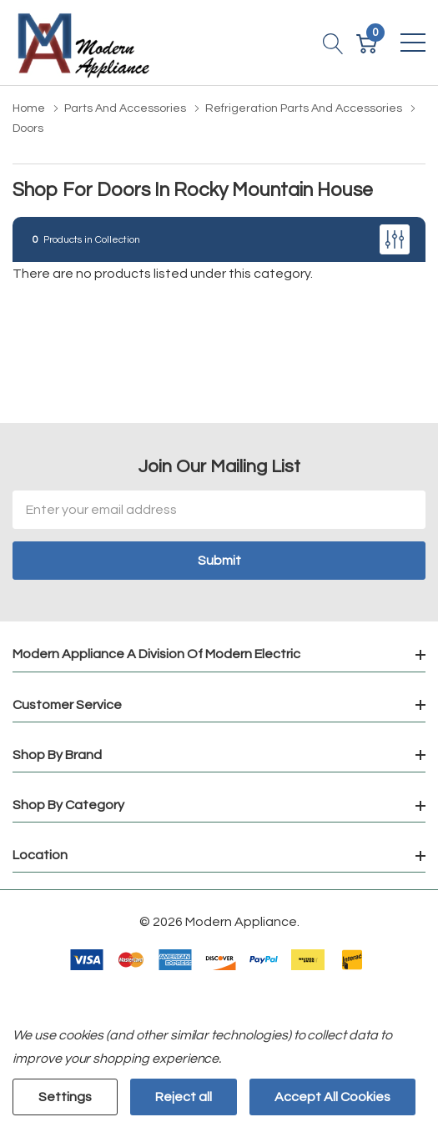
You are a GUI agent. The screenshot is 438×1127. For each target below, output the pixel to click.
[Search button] (333, 42)
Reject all (183, 1097)
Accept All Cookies (332, 1097)
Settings (65, 1097)
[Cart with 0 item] (366, 42)
